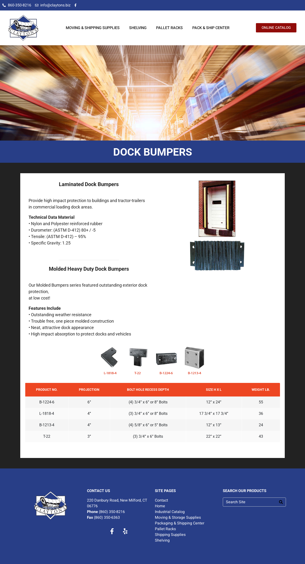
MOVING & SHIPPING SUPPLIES (93, 28)
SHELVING (138, 28)
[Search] (281, 502)
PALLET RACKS (169, 28)
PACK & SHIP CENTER (210, 28)
